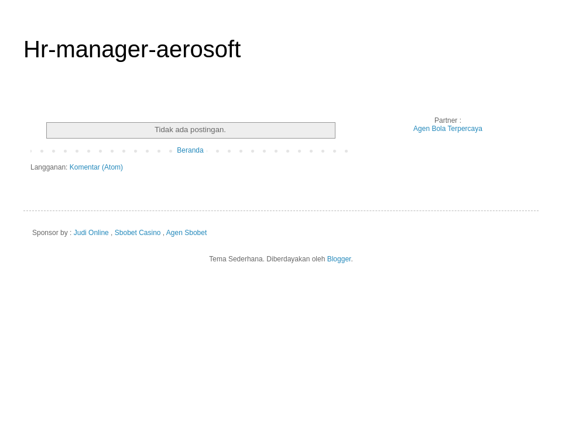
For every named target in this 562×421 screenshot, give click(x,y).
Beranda (190, 150)
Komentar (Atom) (96, 167)
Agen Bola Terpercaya (447, 129)
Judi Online (91, 233)
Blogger (339, 259)
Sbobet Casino (138, 233)
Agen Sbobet (186, 233)
